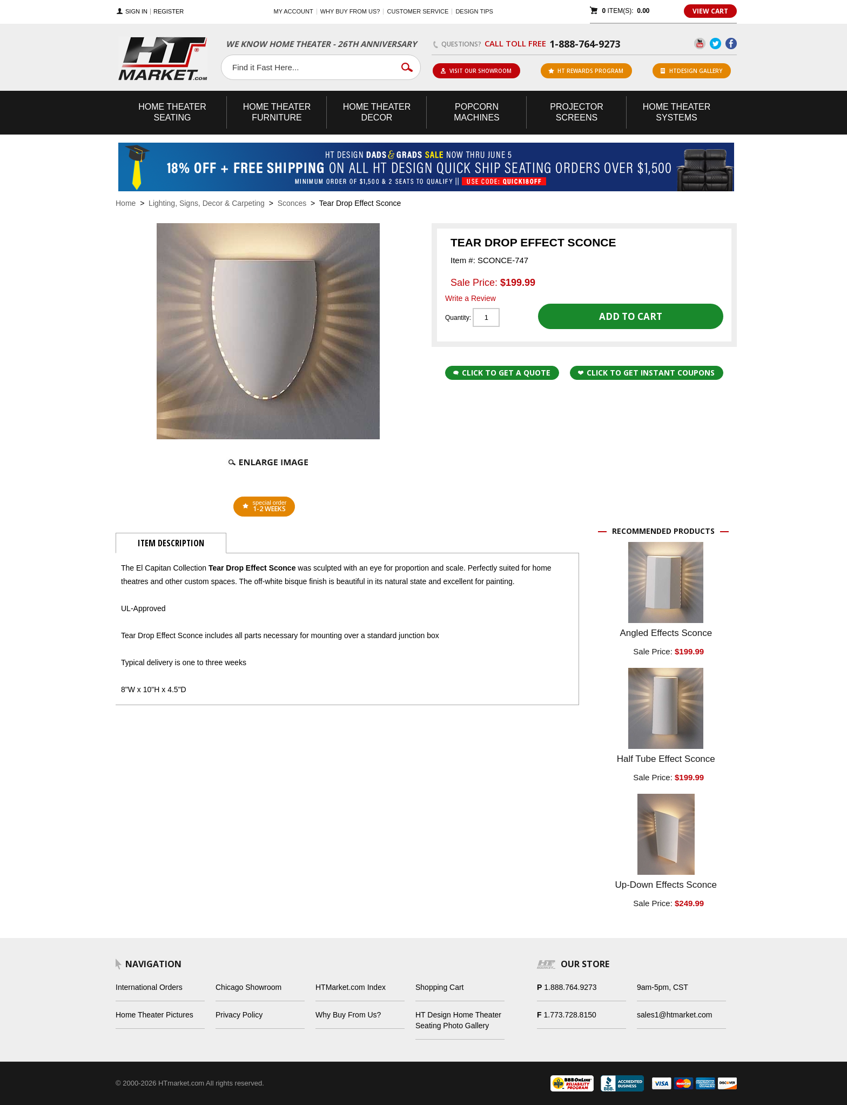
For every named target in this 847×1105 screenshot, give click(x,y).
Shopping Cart (439, 987)
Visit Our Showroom (476, 71)
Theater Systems (677, 112)
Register (168, 12)
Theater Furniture (277, 112)
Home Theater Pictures (154, 1014)
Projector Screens (576, 112)
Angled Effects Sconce (666, 633)
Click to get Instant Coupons (646, 372)
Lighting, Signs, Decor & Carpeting (207, 203)
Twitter (715, 43)
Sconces (292, 203)
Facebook (731, 43)
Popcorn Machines (476, 112)
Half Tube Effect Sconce (666, 759)
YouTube (699, 43)
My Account (293, 11)
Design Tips (474, 11)
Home (126, 203)
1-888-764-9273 (584, 43)
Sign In (136, 12)
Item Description (171, 543)
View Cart (710, 11)
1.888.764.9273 (570, 987)
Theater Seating (172, 112)
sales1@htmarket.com (674, 1014)
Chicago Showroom (248, 987)
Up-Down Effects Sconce (666, 885)
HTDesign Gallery (691, 71)
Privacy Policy (239, 1014)
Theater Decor (377, 112)
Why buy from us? (350, 11)
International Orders (149, 987)
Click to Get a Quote (501, 372)
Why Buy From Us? (348, 1014)
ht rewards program (585, 71)
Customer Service (417, 11)
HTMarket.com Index (350, 987)
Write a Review (470, 298)
